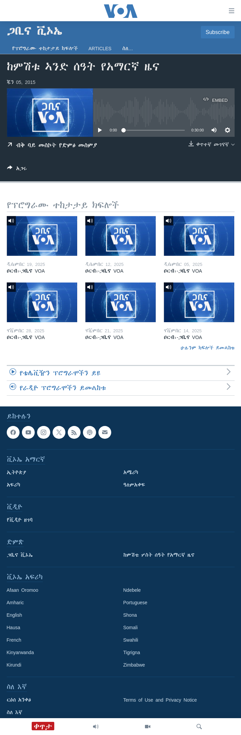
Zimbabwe (134, 665)
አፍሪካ (13, 485)
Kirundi (14, 665)
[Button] (17, 169)
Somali (130, 627)
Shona (130, 615)
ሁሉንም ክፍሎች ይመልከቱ (208, 347)
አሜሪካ (130, 472)
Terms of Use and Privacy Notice (160, 700)
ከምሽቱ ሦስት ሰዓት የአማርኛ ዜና (158, 555)
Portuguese (135, 603)
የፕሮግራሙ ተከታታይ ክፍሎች (45, 48)
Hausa (13, 627)
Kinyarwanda (20, 652)
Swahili (130, 640)
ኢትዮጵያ (16, 472)
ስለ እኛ (14, 712)
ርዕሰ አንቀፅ (19, 700)
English (14, 615)
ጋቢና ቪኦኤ (20, 555)
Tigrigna (131, 652)
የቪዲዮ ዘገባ (20, 520)
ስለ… (127, 48)
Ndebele (132, 590)
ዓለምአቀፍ (134, 485)
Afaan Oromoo (22, 590)
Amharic (15, 603)
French (14, 640)
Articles (100, 48)
